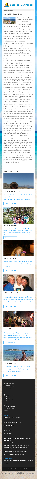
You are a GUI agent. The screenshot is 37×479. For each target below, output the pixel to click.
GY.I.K (7, 391)
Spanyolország (9, 398)
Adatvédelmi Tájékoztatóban (15, 477)
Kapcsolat (5, 410)
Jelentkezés (7, 385)
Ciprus (7, 400)
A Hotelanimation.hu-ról (11, 406)
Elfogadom (27, 477)
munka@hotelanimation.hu (9, 420)
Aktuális (5, 393)
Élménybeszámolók (9, 395)
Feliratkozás (6, 463)
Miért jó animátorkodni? (8, 383)
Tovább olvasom (10, 203)
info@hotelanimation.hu (8, 425)
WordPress (26, 468)
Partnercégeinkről (10, 408)
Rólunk (6, 405)
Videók (7, 403)
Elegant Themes (15, 468)
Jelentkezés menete (10, 389)
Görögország (9, 396)
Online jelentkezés (10, 387)
